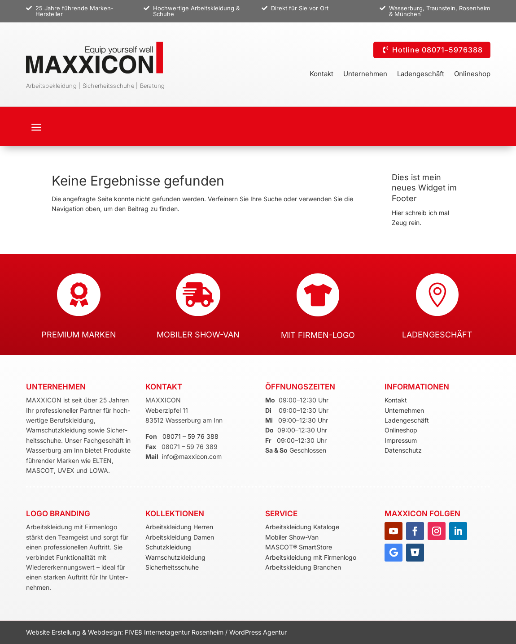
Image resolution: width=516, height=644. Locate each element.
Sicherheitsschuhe (172, 567)
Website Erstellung (54, 632)
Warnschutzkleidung (175, 557)
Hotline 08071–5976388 (437, 49)
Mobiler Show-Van (292, 537)
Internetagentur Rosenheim (183, 632)
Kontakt (321, 74)
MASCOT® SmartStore (298, 547)
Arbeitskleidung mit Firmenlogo (310, 557)
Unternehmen (365, 74)
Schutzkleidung (168, 547)
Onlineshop (472, 74)
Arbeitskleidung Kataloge (302, 527)
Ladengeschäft (420, 74)
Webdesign (104, 632)
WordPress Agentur (258, 632)
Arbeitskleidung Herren (179, 527)
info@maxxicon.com (192, 456)
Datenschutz (403, 450)
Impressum (401, 440)
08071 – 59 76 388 (190, 436)
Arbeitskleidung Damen (179, 537)
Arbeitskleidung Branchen (303, 567)
